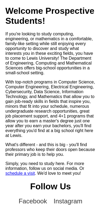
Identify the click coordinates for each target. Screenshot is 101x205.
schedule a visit (20, 173)
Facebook (33, 201)
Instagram (68, 201)
